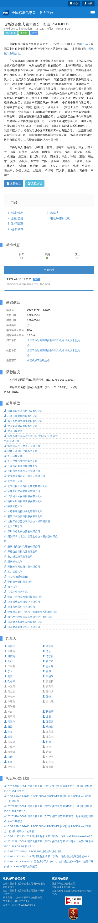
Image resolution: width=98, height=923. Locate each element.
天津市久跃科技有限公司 (19, 606)
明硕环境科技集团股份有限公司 (23, 501)
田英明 (9, 656)
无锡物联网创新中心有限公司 (22, 566)
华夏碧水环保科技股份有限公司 (23, 496)
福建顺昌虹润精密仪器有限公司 (23, 410)
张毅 (47, 671)
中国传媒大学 (13, 431)
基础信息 (17, 218)
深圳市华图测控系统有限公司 (22, 471)
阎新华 (9, 721)
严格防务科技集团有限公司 (21, 551)
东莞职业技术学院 (16, 591)
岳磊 (47, 716)
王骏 (8, 736)
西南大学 (11, 586)
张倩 (8, 756)
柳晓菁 (48, 711)
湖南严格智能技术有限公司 (21, 461)
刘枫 (47, 741)
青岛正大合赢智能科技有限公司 (23, 596)
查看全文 (14, 183)
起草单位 (17, 229)
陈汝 (47, 651)
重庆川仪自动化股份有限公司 (22, 546)
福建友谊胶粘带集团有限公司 (22, 491)
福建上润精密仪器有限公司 (21, 451)
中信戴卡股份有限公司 (18, 581)
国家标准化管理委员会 (63, 887)
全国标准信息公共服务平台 (28, 12)
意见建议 (35, 183)
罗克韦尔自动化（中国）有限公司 (24, 476)
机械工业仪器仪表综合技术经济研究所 (27, 521)
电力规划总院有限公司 (18, 556)
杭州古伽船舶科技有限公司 (21, 415)
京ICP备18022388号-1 (23, 904)
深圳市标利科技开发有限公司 (22, 531)
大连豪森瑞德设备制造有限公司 (23, 511)
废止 (77, 254)
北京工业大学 (13, 571)
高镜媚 (48, 676)
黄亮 (8, 676)
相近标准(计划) (60, 218)
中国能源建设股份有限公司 (21, 425)
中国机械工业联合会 (38, 360)
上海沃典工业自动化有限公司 (22, 601)
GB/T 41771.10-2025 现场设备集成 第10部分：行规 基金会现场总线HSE (46, 856)
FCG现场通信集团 (16, 576)
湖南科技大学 (13, 456)
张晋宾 (48, 721)
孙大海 (48, 666)
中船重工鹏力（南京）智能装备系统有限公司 (31, 611)
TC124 (84, 44)
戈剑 (8, 661)
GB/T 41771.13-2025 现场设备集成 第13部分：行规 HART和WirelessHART (48, 836)
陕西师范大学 (13, 506)
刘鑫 (8, 761)
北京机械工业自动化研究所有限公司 (26, 486)
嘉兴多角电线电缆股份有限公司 (23, 420)
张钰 (47, 696)
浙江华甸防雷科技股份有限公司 (23, 516)
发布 (21, 254)
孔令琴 (9, 681)
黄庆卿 (48, 661)
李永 (8, 671)
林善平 (9, 646)
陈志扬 (48, 656)
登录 (74, 3)
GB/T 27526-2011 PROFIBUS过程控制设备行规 (33, 851)
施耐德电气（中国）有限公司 (22, 446)
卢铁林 (48, 646)
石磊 (8, 726)
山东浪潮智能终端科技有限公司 (23, 621)
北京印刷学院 (13, 526)
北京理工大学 (13, 481)
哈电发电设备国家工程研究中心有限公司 (28, 616)
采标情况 (17, 223)
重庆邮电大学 (13, 561)
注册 (88, 3)
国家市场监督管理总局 (63, 883)
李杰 (8, 731)
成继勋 (48, 726)
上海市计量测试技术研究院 (21, 466)
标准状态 (17, 212)
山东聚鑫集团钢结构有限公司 (22, 626)
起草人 (54, 212)
